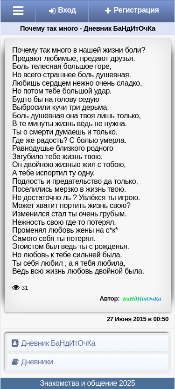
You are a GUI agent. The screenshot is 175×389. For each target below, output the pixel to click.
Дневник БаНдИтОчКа (53, 343)
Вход (62, 10)
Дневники (32, 362)
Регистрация (131, 10)
